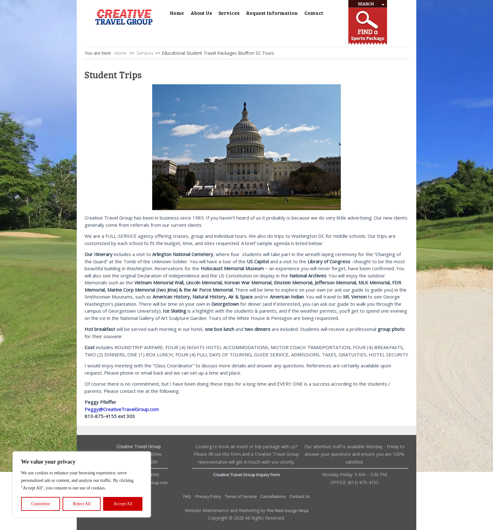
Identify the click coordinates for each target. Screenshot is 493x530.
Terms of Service (241, 496)
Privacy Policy (209, 496)
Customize (40, 503)
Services (229, 12)
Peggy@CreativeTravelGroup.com (122, 409)
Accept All (122, 503)
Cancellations (273, 496)
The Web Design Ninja (287, 510)
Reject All (82, 503)
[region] (82, 484)
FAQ (187, 496)
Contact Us (300, 496)
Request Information (272, 12)
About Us (201, 12)
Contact (313, 12)
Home (177, 12)
